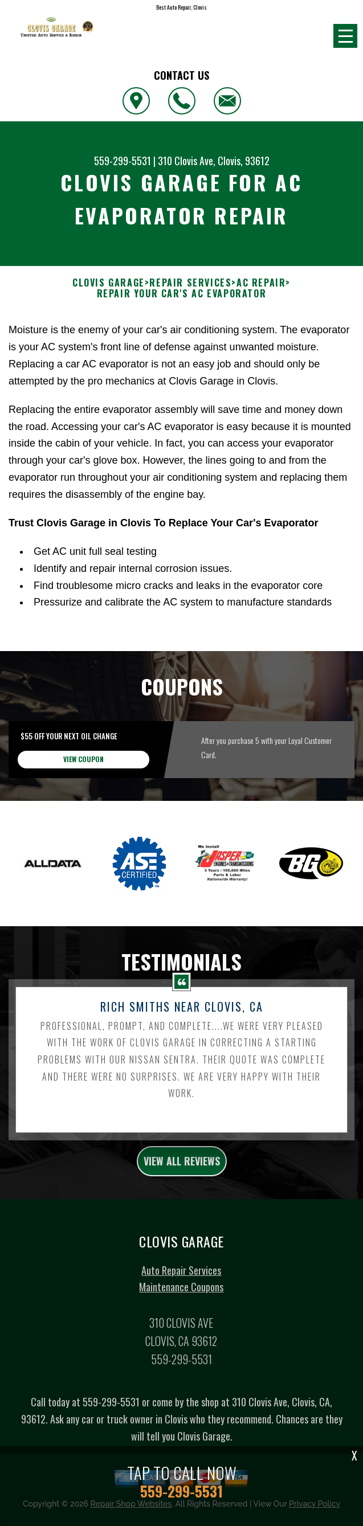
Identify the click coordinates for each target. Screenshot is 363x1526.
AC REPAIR (260, 282)
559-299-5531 (122, 160)
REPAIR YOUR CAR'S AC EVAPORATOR (182, 293)
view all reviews (182, 1213)
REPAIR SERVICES (190, 282)
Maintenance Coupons (181, 1339)
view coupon (83, 812)
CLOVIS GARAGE (108, 282)
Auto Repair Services (181, 1322)
